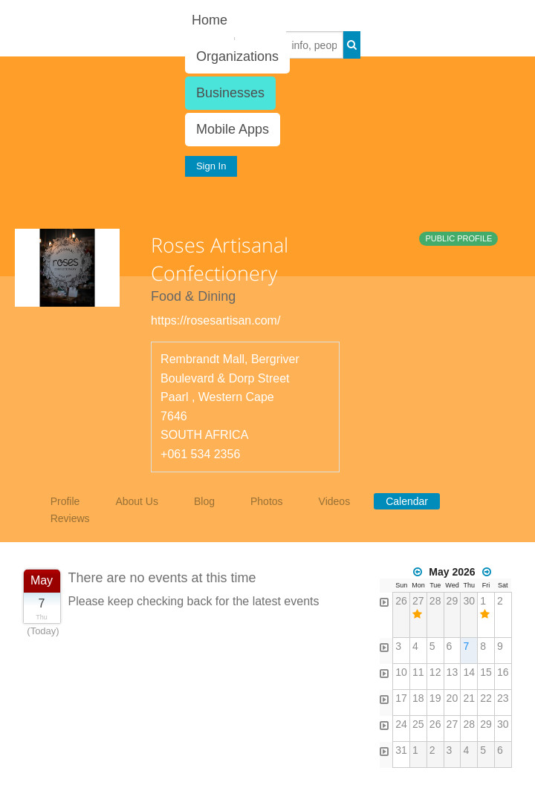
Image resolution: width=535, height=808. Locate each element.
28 (435, 601)
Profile (65, 501)
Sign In (211, 166)
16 (503, 672)
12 (435, 672)
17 (401, 698)
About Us (136, 501)
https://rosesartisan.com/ (215, 320)
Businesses (230, 92)
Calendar (407, 501)
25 (418, 724)
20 (452, 698)
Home (209, 20)
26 (401, 601)
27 (418, 601)
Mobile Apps (232, 129)
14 (469, 672)
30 (469, 601)
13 (452, 672)
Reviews (70, 518)
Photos (266, 501)
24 (401, 724)
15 (486, 672)
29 (452, 601)
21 (469, 698)
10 (401, 672)
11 (418, 672)
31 (401, 750)
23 (503, 698)
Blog (204, 501)
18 (418, 698)
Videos (335, 501)
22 (486, 698)
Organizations (237, 56)
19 (435, 698)
